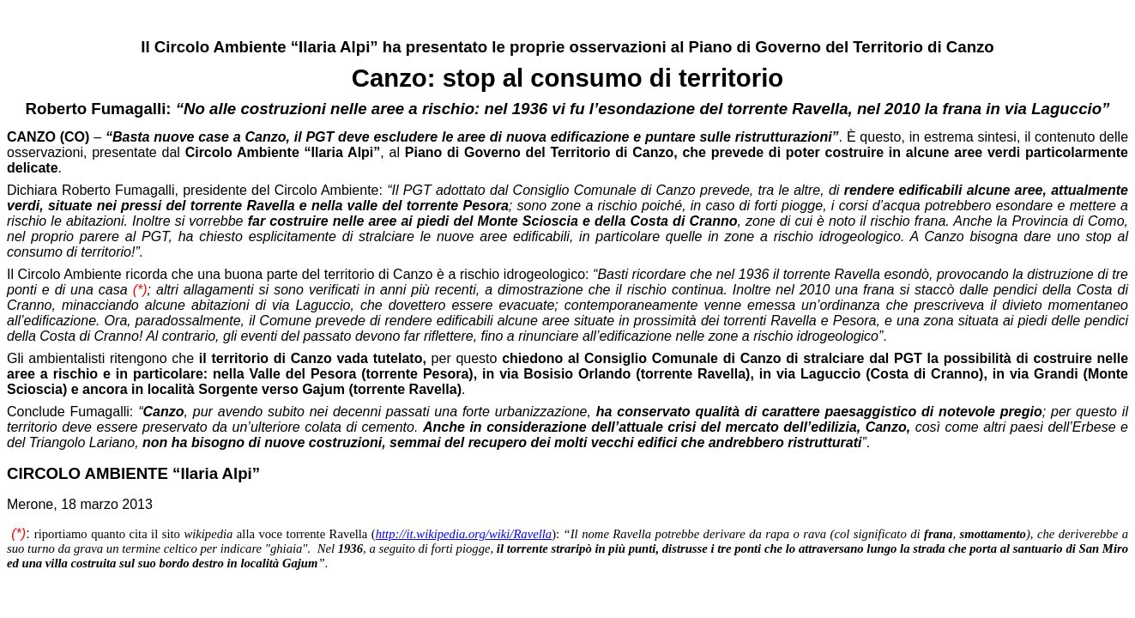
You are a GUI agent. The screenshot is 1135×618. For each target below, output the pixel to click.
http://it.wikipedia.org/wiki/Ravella (464, 534)
